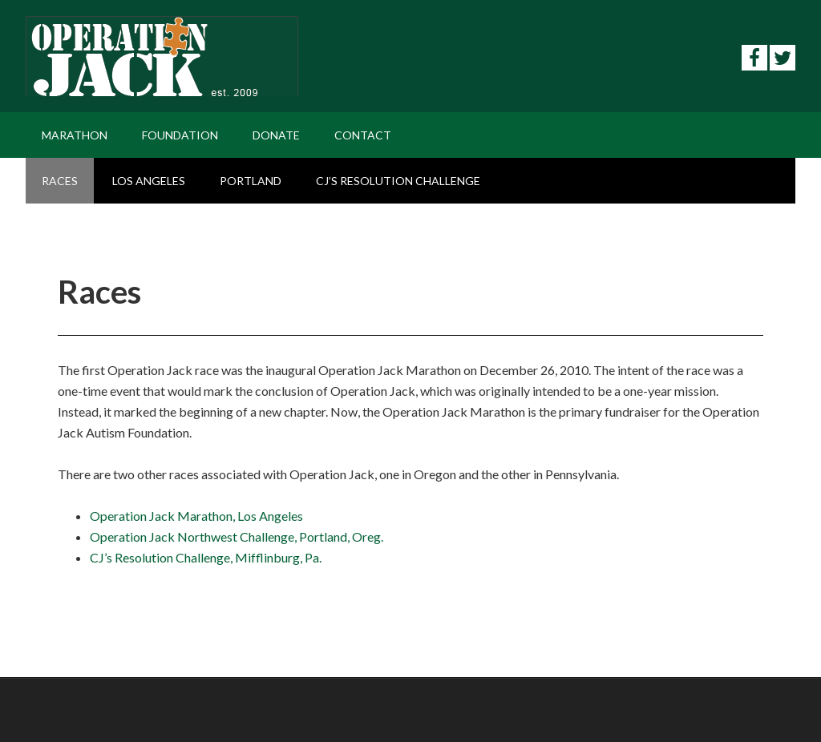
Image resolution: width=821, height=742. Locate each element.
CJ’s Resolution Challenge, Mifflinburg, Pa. (206, 557)
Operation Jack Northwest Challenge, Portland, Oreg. (236, 536)
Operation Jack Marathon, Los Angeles (196, 515)
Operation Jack (162, 56)
